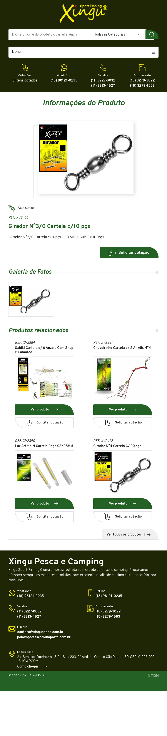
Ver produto (44, 410)
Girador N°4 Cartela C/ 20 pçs (117, 446)
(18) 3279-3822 (142, 81)
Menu (83, 52)
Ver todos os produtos (129, 534)
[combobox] (117, 34)
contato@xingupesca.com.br (40, 632)
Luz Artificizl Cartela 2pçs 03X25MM (44, 446)
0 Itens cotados (24, 81)
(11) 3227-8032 (103, 81)
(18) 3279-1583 (142, 86)
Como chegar (32, 667)
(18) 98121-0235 (64, 81)
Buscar (152, 34)
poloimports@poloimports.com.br (43, 637)
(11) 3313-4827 (103, 86)
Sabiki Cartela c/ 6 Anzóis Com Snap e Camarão (44, 350)
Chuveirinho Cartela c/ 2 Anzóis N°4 (122, 348)
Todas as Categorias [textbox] (109, 35)
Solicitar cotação (128, 253)
